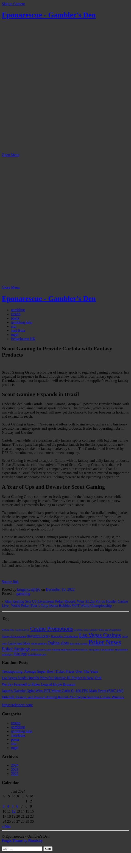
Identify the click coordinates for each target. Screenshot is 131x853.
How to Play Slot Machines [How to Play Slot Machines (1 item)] (64, 636)
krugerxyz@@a (28, 589)
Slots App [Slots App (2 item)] (20, 654)
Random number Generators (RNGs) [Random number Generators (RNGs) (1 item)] (70, 649)
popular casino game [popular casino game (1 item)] (41, 649)
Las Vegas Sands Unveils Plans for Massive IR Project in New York (51, 678)
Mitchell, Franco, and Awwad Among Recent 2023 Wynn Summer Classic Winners (63, 697)
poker (15, 318)
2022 (14, 774)
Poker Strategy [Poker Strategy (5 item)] (16, 649)
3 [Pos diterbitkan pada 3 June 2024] (3, 806)
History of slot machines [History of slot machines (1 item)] (14, 636)
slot (13, 326)
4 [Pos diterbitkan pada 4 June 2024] (8, 806)
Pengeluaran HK (23, 339)
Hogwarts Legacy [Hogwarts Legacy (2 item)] (38, 636)
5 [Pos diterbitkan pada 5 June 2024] (13, 806)
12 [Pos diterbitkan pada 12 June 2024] (13, 811)
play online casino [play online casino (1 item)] (79, 643)
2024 (14, 765)
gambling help (21, 322)
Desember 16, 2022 (60, 589)
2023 (14, 769)
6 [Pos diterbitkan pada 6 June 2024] (17, 806)
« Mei (6, 826)
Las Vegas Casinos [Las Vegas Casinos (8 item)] (100, 635)
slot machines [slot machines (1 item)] (107, 649)
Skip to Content (13, 4)
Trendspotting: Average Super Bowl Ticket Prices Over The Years (50, 671)
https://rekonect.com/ (17, 705)
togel (14, 335)
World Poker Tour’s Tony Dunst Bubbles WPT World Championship (61, 605)
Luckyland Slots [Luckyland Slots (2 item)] (19, 643)
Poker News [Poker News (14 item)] (104, 642)
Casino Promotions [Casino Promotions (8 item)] (51, 629)
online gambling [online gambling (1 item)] (39, 643)
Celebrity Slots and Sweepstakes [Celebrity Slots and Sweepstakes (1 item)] (105, 630)
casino (15, 314)
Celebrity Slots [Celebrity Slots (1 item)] (81, 630)
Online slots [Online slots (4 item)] (58, 642)
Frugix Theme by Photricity (22, 840)
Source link (10, 582)
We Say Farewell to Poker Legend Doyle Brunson (38, 684)
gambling (18, 310)
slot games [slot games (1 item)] (94, 649)
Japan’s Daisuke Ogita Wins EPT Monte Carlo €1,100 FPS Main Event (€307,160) (62, 691)
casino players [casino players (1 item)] (22, 630)
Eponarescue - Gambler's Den (49, 15)
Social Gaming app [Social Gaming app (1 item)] (37, 654)
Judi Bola (18, 330)
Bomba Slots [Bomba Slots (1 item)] (8, 630)
